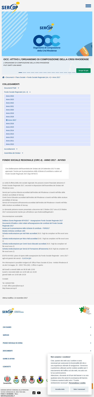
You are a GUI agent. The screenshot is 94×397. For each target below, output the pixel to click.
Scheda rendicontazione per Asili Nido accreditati (19, 233)
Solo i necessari (79, 389)
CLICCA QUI (26, 258)
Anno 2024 (10, 96)
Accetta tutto (59, 389)
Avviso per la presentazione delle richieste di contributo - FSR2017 (26, 228)
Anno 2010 (10, 144)
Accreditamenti (9, 149)
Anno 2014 (10, 130)
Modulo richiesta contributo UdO (13, 231)
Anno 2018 (10, 117)
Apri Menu (88, 5)
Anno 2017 (56, 77)
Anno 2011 (10, 141)
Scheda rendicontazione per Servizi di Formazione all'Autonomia (25, 249)
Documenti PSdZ (10, 88)
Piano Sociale (20, 77)
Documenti (10, 77)
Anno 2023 (10, 99)
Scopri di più (83, 70)
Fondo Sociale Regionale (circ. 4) (39, 77)
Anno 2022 (10, 103)
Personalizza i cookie (77, 383)
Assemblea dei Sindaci (12, 153)
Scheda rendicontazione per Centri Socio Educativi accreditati (24, 244)
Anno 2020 (10, 110)
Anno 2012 (10, 137)
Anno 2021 (10, 106)
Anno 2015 (10, 127)
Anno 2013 (10, 134)
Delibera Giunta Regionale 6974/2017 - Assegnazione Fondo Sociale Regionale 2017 (32, 220)
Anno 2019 (10, 113)
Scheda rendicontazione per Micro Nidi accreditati (20, 239)
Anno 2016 (10, 123)
